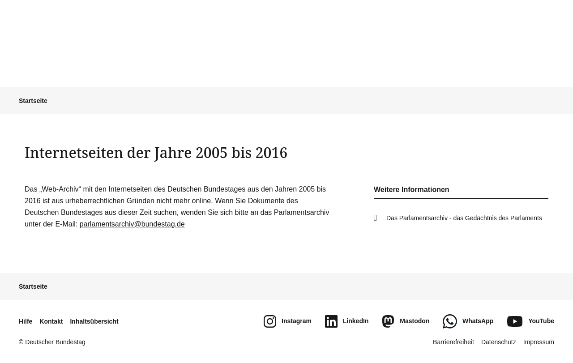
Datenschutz (498, 342)
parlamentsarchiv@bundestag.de (132, 224)
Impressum (538, 342)
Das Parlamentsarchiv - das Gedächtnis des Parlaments (464, 218)
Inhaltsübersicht (94, 321)
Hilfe (25, 321)
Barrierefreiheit (453, 342)
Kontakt (51, 321)
